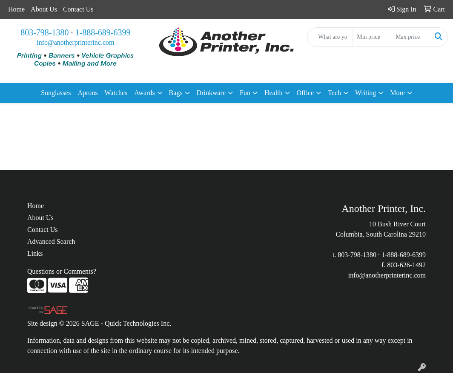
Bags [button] (176, 92)
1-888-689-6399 (103, 32)
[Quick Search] (330, 37)
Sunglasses (56, 92)
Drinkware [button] (211, 92)
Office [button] (305, 92)
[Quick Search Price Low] (371, 37)
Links (35, 253)
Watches (116, 92)
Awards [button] (144, 92)
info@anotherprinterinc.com (75, 42)
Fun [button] (245, 92)
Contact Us (78, 9)
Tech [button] (334, 92)
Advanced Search (51, 241)
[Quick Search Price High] (410, 37)
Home (16, 9)
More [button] (397, 92)
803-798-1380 (44, 32)
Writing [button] (365, 92)
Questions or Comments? (61, 271)
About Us (44, 9)
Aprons (87, 92)
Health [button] (273, 92)
